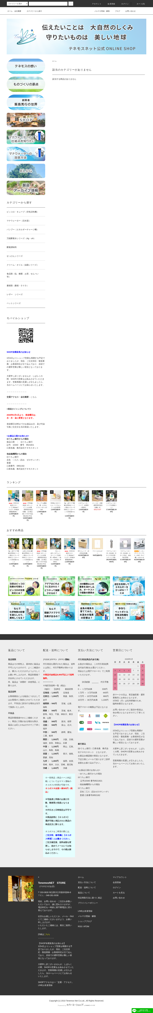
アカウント (95, 4)
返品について (84, 892)
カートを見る (119, 892)
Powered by (76, 1005)
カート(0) (139, 4)
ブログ (116, 11)
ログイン (123, 4)
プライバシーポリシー (88, 903)
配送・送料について (87, 887)
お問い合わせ (129, 11)
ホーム (10, 11)
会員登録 (109, 4)
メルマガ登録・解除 (100, 11)
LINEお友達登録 (45, 985)
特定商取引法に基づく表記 (90, 898)
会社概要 (17, 11)
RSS (80, 926)
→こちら (33, 397)
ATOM (86, 926)
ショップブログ (85, 921)
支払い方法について (87, 882)
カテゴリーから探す (32, 11)
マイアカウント (120, 877)
